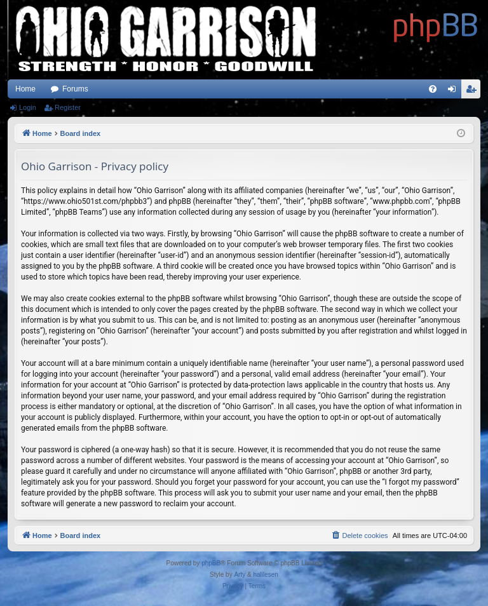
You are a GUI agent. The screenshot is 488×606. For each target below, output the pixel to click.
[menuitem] (432, 88)
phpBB (210, 563)
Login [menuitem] (454, 91)
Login (27, 107)
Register (68, 107)
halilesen (265, 574)
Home (25, 88)
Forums (75, 88)
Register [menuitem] (473, 91)
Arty (239, 574)
